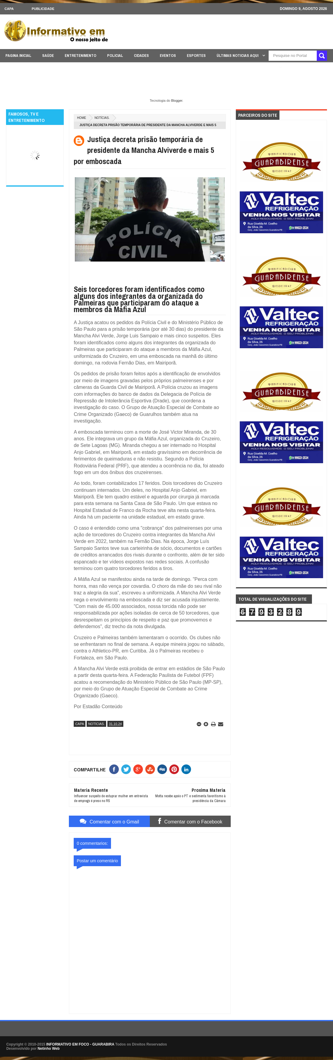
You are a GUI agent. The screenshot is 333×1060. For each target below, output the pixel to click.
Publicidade (43, 9)
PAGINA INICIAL (18, 55)
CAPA (9, 9)
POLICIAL (115, 55)
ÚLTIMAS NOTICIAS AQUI (238, 55)
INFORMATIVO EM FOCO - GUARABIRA (80, 1044)
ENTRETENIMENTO (80, 55)
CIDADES (141, 55)
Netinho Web (49, 1048)
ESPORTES (196, 55)
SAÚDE (48, 55)
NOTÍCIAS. (101, 117)
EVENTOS (168, 55)
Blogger (176, 100)
